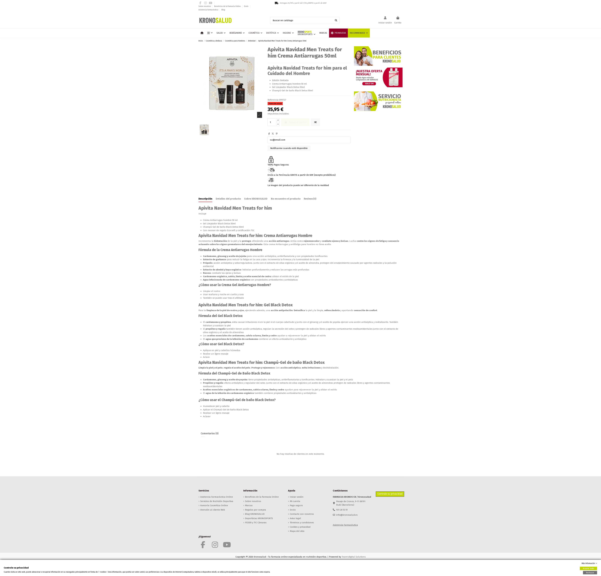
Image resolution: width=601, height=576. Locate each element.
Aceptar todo (588, 568)
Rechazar (590, 572)
